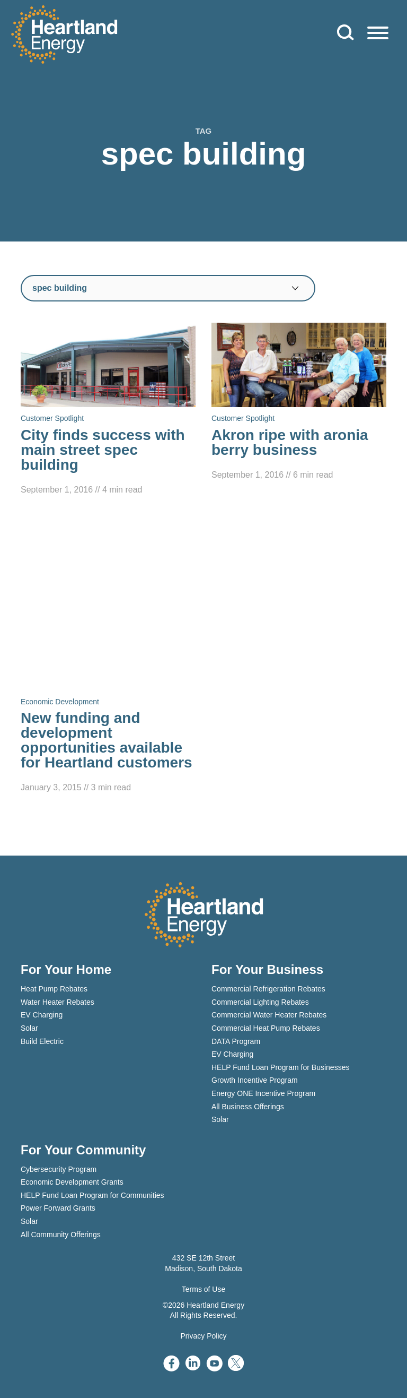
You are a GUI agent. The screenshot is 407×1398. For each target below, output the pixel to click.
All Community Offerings (61, 1234)
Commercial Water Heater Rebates (268, 1015)
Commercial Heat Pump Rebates (265, 1028)
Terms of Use (203, 1289)
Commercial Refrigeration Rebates (268, 989)
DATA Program (235, 1041)
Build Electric (42, 1041)
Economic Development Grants (72, 1182)
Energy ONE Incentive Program (263, 1093)
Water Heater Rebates (57, 1002)
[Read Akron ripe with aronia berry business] (298, 402)
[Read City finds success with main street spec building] (108, 410)
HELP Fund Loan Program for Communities (92, 1195)
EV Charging (42, 1015)
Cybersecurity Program (58, 1169)
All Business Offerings (247, 1106)
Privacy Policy (203, 1336)
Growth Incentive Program (254, 1080)
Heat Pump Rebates (54, 989)
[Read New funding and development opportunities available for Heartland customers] (108, 655)
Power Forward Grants (58, 1208)
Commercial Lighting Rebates (260, 1002)
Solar (29, 1028)
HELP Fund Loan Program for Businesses (280, 1067)
